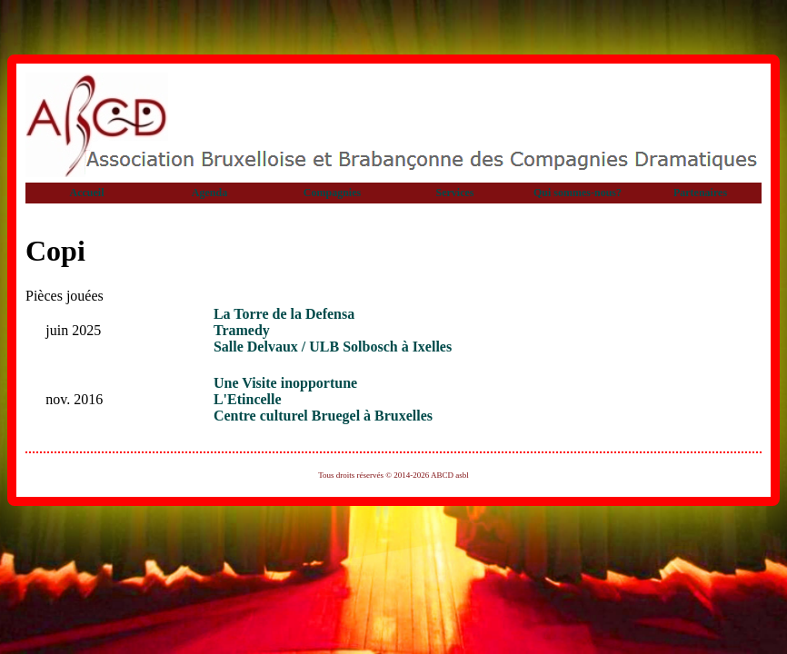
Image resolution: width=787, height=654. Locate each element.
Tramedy (242, 330)
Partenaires (700, 192)
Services (455, 192)
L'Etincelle (248, 399)
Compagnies (332, 192)
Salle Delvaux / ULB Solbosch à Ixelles (333, 346)
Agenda (209, 192)
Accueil (87, 192)
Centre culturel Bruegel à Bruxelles (323, 415)
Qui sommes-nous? (577, 192)
